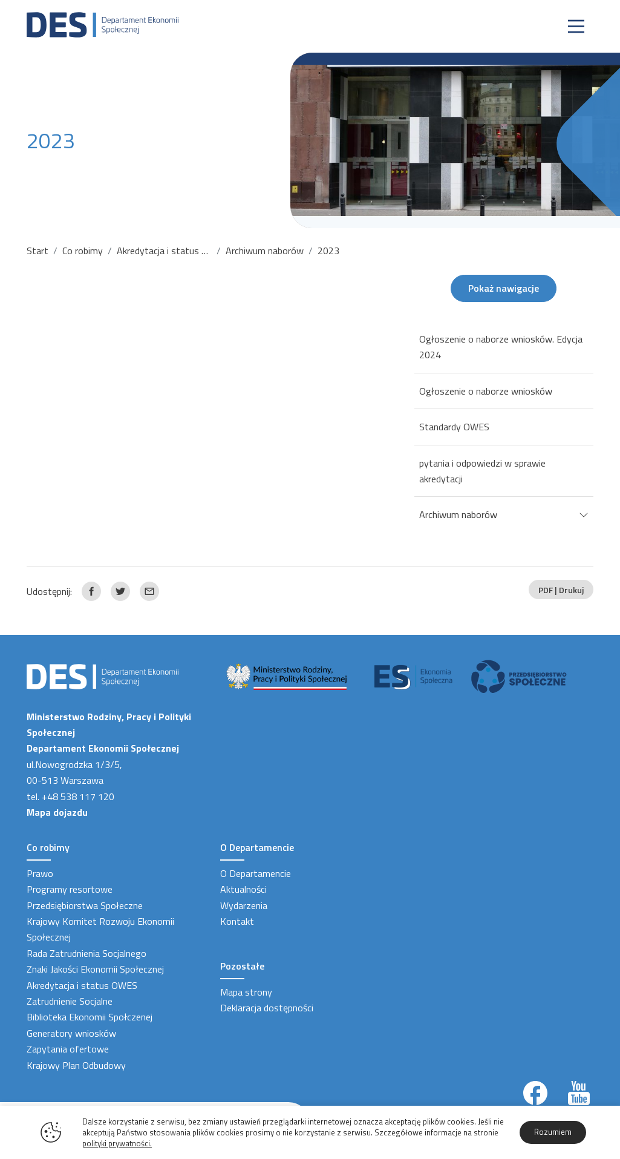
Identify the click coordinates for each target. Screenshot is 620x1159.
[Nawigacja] (576, 26)
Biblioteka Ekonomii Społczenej (89, 1017)
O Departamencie (255, 873)
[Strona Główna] (102, 23)
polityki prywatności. (117, 1143)
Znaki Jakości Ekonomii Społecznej (95, 969)
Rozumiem (553, 1132)
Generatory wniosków (71, 1033)
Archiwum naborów (265, 250)
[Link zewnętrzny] (535, 1093)
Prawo (40, 873)
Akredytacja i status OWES (172, 250)
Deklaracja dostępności (266, 1007)
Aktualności (243, 889)
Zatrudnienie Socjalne (70, 1001)
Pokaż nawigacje (503, 288)
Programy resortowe (70, 889)
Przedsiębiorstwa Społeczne (85, 905)
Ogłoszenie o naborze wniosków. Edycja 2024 (500, 347)
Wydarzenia (243, 905)
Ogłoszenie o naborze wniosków (485, 391)
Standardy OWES (454, 426)
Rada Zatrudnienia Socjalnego (86, 953)
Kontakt (237, 921)
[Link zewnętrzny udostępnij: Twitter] (120, 591)
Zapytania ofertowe (68, 1049)
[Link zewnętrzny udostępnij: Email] (149, 591)
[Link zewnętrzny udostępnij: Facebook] (91, 591)
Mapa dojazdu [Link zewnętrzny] (57, 812)
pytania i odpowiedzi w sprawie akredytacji (482, 471)
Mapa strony (246, 992)
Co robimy (82, 250)
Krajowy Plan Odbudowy (76, 1065)
